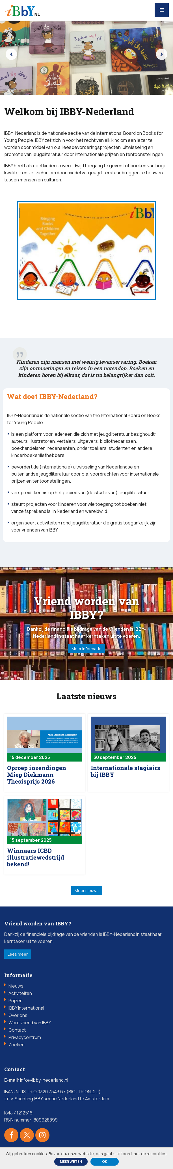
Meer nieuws (87, 892)
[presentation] (11, 54)
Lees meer (18, 955)
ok (104, 1161)
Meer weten (71, 1161)
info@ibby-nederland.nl (44, 1082)
